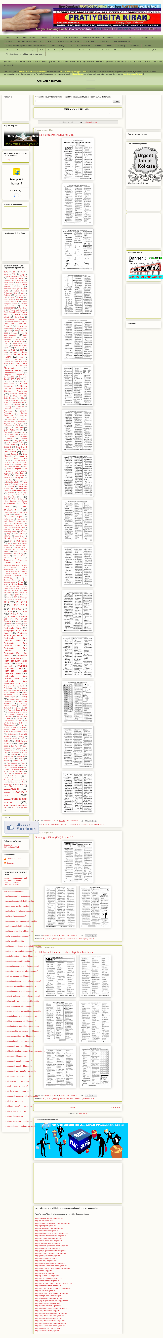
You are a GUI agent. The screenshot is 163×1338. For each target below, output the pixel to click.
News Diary (18, 554)
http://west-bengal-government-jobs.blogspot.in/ (52, 1223)
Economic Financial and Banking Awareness (15, 413)
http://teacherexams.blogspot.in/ (46, 1231)
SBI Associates (10, 725)
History (9, 50)
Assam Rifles (8, 299)
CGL (8, 348)
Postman (18, 624)
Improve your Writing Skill (14, 478)
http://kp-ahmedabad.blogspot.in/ (47, 1276)
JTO (5, 499)
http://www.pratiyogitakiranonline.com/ (49, 1218)
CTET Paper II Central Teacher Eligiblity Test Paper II (65, 952)
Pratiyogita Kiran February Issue (15, 644)
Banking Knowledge (21, 329)
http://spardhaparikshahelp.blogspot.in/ (49, 1238)
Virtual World (8, 784)
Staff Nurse (15, 746)
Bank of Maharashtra (13, 321)
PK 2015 (23, 611)
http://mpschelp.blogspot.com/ (46, 1261)
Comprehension (68, 50)
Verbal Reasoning (15, 776)
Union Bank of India (17, 767)
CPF (12, 379)
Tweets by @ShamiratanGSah (11, 846)
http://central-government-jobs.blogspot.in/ (50, 1323)
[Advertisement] (143, 111)
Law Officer (23, 512)
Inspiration (44, 37)
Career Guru (52, 50)
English (32, 50)
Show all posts (91, 122)
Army (23, 293)
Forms (109, 46)
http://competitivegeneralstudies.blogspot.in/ (51, 1313)
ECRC (15, 417)
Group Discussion (83, 46)
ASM (21, 297)
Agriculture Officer (10, 276)
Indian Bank (8, 480)
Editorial (24, 417)
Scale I (22, 725)
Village (23, 782)
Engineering (21, 421)
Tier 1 (12, 759)
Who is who (15, 786)
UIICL (6, 767)
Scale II (6, 727)
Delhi (6, 400)
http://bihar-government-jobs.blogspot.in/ (50, 1326)
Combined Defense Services (14, 359)
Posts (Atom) (82, 1114)
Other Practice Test (21, 592)
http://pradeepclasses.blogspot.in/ (47, 1256)
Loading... (8, 160)
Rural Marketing (9, 720)
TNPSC (15, 761)
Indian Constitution (12, 482)
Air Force (23, 276)
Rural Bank (19, 718)
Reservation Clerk (14, 712)
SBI (159, 37)
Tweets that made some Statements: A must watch (25, 54)
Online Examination (71, 37)
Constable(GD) (9, 377)
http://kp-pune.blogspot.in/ (44, 1273)
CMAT (21, 357)
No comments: (72, 821)
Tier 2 (21, 759)
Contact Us (131, 37)
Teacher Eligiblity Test (84, 939)
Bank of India (23, 319)
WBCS (17, 784)
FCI (21, 430)
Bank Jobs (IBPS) (146, 37)
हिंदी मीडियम (24, 808)
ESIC (25, 426)
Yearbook (15, 808)
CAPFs (7, 341)
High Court (15, 462)
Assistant (19, 299)
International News (19, 490)
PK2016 (14, 614)
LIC (23, 515)
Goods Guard (9, 445)
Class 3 (16, 352)
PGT (15, 597)
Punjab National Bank (12, 692)
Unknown (10, 863)
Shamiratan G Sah (14, 859)
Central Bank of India (19, 346)
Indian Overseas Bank (20, 484)
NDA (15, 551)
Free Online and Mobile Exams (113, 50)
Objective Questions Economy (15, 565)
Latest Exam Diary (10, 512)
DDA (23, 398)
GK (71, 46)
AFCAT (22, 274)
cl (10, 352)
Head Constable (19, 460)
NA (9, 543)
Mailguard (21, 519)
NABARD (15, 543)
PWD (17, 694)
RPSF (25, 716)
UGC (23, 765)
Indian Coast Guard (21, 480)
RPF (18, 716)
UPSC (49, 41)
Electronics (12, 419)
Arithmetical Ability (10, 293)
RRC (9, 718)
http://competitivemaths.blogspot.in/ (48, 1311)
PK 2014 (8, 611)
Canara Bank (19, 339)
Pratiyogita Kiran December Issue (80, 824)
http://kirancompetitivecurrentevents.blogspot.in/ (52, 1288)
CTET (43, 824)
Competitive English (19, 363)
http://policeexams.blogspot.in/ (46, 1258)
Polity (25, 621)
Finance (7, 432)
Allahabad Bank (16, 278)
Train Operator (12, 763)
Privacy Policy (152, 50)
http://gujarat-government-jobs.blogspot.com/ (51, 1301)
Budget (13, 333)
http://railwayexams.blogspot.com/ (47, 1248)
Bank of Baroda (9, 319)
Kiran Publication (29, 37)
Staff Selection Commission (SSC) (29, 41)
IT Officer (11, 493)
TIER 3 (6, 761)
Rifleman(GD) (9, 716)
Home (9, 37)
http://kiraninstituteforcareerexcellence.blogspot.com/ (54, 1283)
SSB (23, 739)
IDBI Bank (20, 475)
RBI (25, 708)
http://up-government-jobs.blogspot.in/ (49, 1228)
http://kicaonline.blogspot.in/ (45, 1291)
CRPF (25, 379)
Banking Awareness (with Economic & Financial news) (26, 46)
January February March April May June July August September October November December (15, 881)
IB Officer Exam (18, 473)
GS (9, 460)
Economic (20, 407)
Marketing (19, 530)
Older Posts (115, 1107)
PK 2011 (64, 824)
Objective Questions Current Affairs (15, 561)
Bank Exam (19, 317)
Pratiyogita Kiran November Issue (15, 672)
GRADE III (11, 449)
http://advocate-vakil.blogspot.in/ (47, 1331)
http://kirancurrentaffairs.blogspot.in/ (48, 1286)
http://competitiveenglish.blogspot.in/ (48, 1318)
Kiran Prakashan (15, 508)
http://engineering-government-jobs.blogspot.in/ (52, 1308)
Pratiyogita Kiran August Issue (64, 939)
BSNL (23, 331)
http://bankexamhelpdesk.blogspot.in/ (48, 1328)
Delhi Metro (15, 400)
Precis (22, 686)
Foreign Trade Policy (11, 434)
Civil (5, 352)
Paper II (16, 595)
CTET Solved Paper (53, 824)
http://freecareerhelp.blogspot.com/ (48, 1306)
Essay (9, 428)
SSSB (6, 746)
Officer (20, 582)
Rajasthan (18, 708)
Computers (20, 375)
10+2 (6, 272)
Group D (14, 454)
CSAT (9, 381)
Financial (16, 432)
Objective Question (12, 558)
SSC (6, 741)
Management (18, 523)
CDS (5, 344)
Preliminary (8, 688)
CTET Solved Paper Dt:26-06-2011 (54, 134)
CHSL (13, 350)
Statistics (20, 748)
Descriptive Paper (18, 402)
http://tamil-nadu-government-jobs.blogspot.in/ (51, 1233)
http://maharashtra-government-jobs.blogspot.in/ (52, 1268)
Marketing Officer (10, 532)
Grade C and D (21, 447)
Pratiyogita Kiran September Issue (15, 682)
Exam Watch (9, 430)
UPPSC (12, 771)
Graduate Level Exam (15, 450)
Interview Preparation (122, 41)
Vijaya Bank (14, 782)
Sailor (19, 720)
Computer (147, 46)
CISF (22, 350)
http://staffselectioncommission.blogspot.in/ (50, 1236)
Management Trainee (18, 527)
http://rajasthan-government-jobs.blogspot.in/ (51, 1246)
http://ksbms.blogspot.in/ (44, 1271)
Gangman (24, 434)
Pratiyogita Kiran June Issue (63, 1099)
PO (26, 614)
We (17, 37)
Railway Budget (13, 699)
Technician (21, 757)
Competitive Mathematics (15, 366)
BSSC (6, 333)
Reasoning (121, 46)
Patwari (8, 597)
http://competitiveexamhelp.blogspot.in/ (49, 1316)
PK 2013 (16, 609)
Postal (8, 624)
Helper (6, 462)
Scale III (15, 727)
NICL (15, 556)
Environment (8, 426)
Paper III (24, 595)
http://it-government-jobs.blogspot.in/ (48, 1298)
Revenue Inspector (16, 714)
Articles (7, 295)
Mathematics (134, 46)
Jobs (120, 37)
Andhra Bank (8, 282)
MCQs (9, 534)
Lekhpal (16, 514)
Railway (9, 41)
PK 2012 (20, 605)
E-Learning (93, 50)
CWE (15, 396)
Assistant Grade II (11, 301)
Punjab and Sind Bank (17, 690)
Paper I (8, 595)
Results (25, 712)
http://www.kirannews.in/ (44, 1221)
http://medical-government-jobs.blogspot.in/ (51, 1266)
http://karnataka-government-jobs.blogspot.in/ (51, 1293)
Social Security (13, 734)
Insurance (98, 46)
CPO (18, 379)
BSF (16, 331)
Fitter (23, 432)
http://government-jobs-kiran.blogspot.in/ (49, 1303)
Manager (7, 529)
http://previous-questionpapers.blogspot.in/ (50, 1253)
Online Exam (17, 584)
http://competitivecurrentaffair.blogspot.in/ (50, 1321)
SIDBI (6, 732)
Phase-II (18, 599)
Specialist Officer (10, 739)
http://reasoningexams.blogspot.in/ (47, 1243)
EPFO (17, 426)
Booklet (9, 331)
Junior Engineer (18, 499)
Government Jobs (136, 50)
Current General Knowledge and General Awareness (15, 388)
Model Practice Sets (15, 538)
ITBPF (19, 492)
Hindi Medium (14, 466)
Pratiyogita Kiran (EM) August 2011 (55, 837)
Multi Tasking (21, 541)
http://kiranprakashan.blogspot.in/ (47, 1281)
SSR (21, 744)
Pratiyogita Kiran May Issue (15, 667)
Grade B (7, 447)
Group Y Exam (20, 458)
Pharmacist (23, 597)
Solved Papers (99, 824)
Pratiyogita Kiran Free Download (68, 41)
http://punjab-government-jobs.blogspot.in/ (50, 1251)
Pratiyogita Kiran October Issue (15, 677)
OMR (5, 584)
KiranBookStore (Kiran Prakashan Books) (98, 37)
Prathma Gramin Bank (18, 626)
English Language (12, 424)
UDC (17, 765)
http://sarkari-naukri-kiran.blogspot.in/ (48, 1241)
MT (11, 541)
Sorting (21, 737)
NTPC (22, 556)
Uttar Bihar (7, 773)
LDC (8, 514)
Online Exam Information (12, 586)
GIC (26, 440)
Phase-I (9, 599)
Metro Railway (19, 534)
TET (41, 50)
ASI (12, 297)
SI (22, 729)
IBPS (6, 475)
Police (18, 621)
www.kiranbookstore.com (14, 892)
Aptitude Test (19, 291)
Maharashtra (8, 519)
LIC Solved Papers (13, 517)
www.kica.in (11, 788)
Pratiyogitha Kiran (10, 686)
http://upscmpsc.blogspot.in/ (45, 1226)
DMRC (6, 404)
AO (13, 284)
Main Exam (8, 521)
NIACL (6, 556)
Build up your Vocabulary (15, 334)
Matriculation (23, 532)
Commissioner (8, 361)
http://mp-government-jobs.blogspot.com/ (50, 1263)
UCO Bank (8, 765)
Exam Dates (104, 41)
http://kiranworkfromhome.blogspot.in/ (49, 1278)
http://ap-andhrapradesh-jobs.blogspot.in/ (20, 1126)
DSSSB (81, 50)
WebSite (56, 37)
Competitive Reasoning (13, 370)
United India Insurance (12, 769)
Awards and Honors (17, 310)
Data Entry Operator (15, 397)
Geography (21, 50)
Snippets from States (19, 732)
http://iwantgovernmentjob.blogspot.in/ (49, 1296)
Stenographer (9, 750)
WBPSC (24, 784)
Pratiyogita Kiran (12, 628)
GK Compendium (15, 443)
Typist (22, 763)
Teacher (14, 754)
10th (14, 272)
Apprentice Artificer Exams (15, 285)
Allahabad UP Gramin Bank (14, 280)
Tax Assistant (15, 752)
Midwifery (7, 536)
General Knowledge (58, 46)
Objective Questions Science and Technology (15, 576)
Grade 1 (22, 445)
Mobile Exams (19, 536)
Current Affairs (90, 41)
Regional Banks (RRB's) (17, 710)
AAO (13, 274)
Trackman (24, 761)
